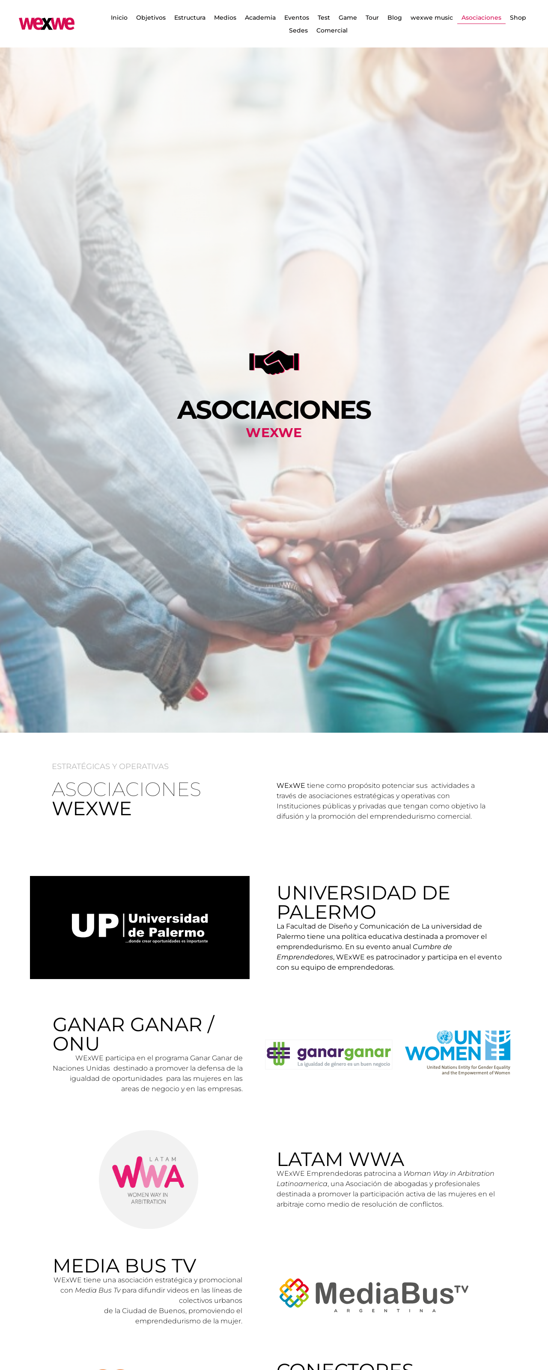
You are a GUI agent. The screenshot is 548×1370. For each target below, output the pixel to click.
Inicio (119, 17)
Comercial (332, 30)
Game (348, 17)
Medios (225, 17)
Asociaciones (481, 17)
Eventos (296, 17)
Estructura (190, 17)
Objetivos (151, 17)
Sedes (298, 30)
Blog (394, 17)
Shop (518, 17)
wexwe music (432, 17)
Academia (260, 17)
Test (324, 17)
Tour (372, 17)
